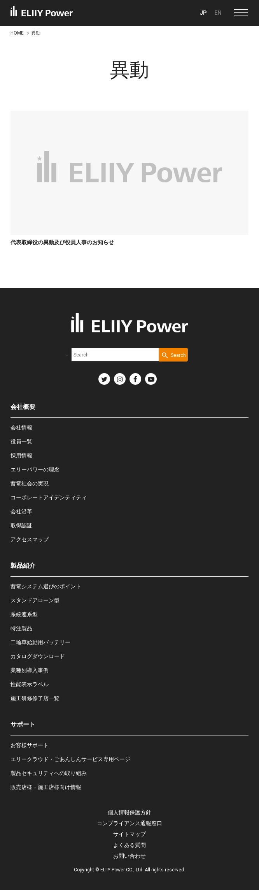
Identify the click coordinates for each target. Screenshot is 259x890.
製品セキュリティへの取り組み (48, 773)
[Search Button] (173, 355)
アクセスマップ (29, 539)
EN (218, 13)
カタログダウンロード (37, 656)
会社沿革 (21, 511)
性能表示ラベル (29, 684)
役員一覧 (21, 441)
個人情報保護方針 (129, 812)
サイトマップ (129, 834)
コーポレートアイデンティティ (48, 497)
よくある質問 (129, 845)
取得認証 (21, 525)
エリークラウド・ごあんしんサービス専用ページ (70, 759)
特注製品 (21, 628)
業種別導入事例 (29, 670)
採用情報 (21, 455)
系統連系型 (24, 614)
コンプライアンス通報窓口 (129, 823)
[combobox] (115, 355)
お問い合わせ (129, 856)
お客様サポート (29, 745)
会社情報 (21, 427)
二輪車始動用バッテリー (40, 642)
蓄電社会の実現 (29, 483)
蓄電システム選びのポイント (45, 586)
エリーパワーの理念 (35, 469)
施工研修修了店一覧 (35, 698)
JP (203, 13)
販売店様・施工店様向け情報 (45, 787)
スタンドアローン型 (35, 600)
